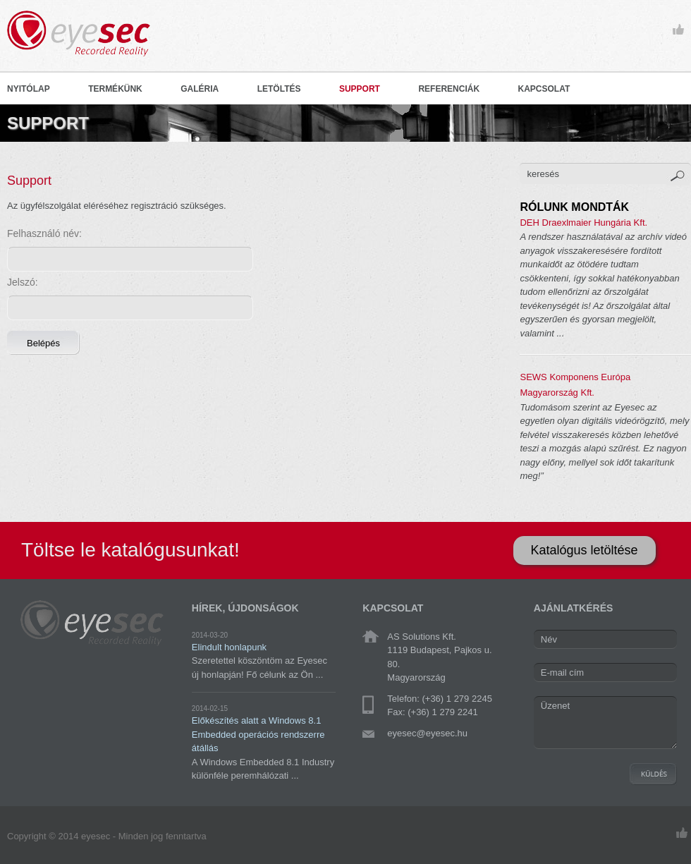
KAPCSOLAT (544, 89)
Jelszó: (22, 282)
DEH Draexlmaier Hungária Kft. (583, 222)
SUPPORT (359, 89)
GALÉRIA (200, 89)
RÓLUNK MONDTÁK (574, 207)
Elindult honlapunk (229, 647)
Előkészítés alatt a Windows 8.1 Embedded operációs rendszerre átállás (258, 734)
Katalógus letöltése (584, 550)
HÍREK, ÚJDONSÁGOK (245, 608)
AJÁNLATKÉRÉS (573, 608)
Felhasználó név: (44, 233)
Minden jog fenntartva (162, 836)
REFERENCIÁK (448, 89)
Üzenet (606, 722)
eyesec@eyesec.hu (427, 733)
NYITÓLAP (28, 89)
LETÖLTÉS (279, 89)
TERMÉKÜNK (115, 89)
